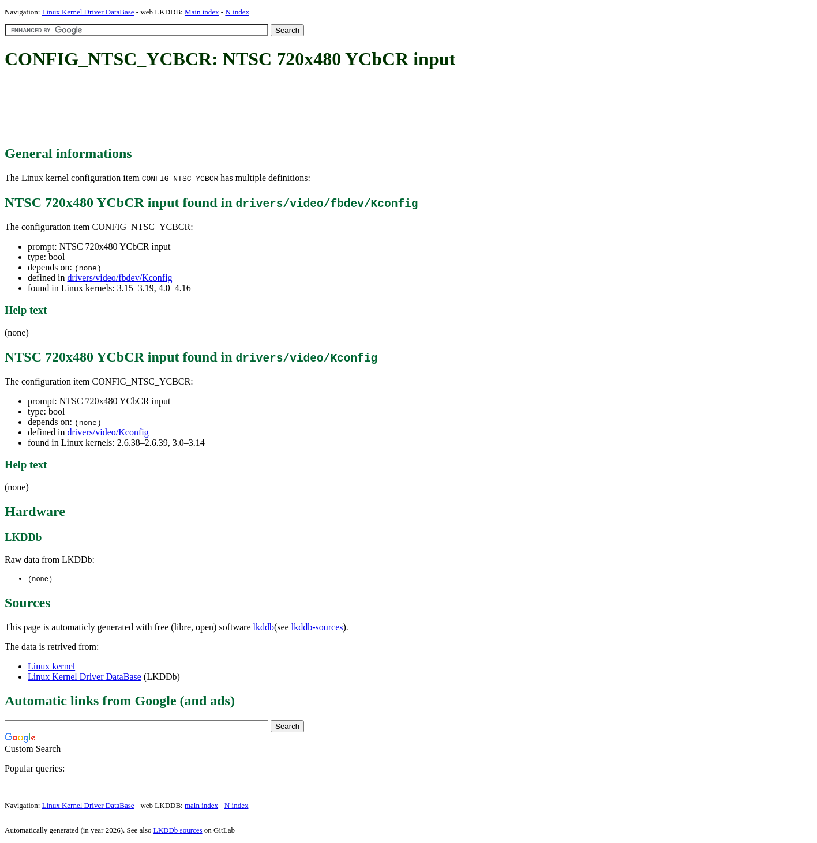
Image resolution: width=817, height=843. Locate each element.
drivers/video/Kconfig (107, 432)
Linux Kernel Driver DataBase (88, 11)
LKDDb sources (178, 830)
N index (237, 11)
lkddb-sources (317, 628)
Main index (202, 11)
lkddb (263, 628)
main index (201, 805)
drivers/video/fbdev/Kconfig (119, 278)
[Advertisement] (215, 108)
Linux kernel (51, 667)
